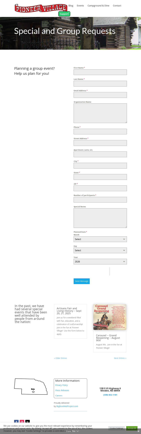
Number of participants (85, 195)
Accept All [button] (132, 428)
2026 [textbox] (77, 260)
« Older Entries (61, 357)
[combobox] (100, 238)
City (76, 161)
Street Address (81, 139)
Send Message (81, 279)
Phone (77, 128)
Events (80, 6)
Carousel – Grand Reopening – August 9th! (106, 338)
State (77, 173)
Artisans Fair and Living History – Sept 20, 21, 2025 (69, 312)
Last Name (79, 80)
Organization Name (82, 103)
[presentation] (91, 270)
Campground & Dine (98, 6)
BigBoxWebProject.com (67, 406)
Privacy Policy (61, 385)
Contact (117, 6)
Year (76, 256)
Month (76, 234)
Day (75, 245)
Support (64, 13)
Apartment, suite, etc (83, 150)
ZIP (76, 184)
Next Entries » (118, 357)
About (61, 6)
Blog (70, 6)
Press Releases (62, 390)
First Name (79, 69)
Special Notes (80, 206)
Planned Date (80, 231)
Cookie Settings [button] (116, 428)
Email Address (80, 92)
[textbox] (97, 238)
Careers (58, 395)
